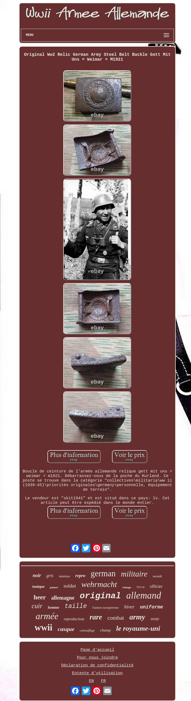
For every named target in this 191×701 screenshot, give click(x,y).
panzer (54, 587)
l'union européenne (105, 607)
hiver (129, 607)
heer (40, 597)
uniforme (151, 607)
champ (105, 630)
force (141, 587)
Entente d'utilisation (97, 673)
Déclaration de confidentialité (97, 665)
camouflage (87, 630)
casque (66, 629)
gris (49, 575)
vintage (126, 587)
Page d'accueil (97, 650)
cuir (37, 606)
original (100, 596)
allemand (143, 595)
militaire (134, 574)
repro (80, 575)
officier (156, 586)
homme (53, 607)
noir (37, 575)
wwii (43, 627)
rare (96, 617)
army (137, 617)
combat (115, 618)
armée (47, 616)
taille (76, 606)
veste (155, 618)
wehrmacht (99, 584)
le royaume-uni (138, 628)
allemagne (62, 598)
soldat (69, 586)
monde (157, 576)
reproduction (74, 619)
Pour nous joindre (97, 657)
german (103, 573)
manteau (64, 576)
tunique (38, 587)
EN (91, 681)
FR (103, 681)
